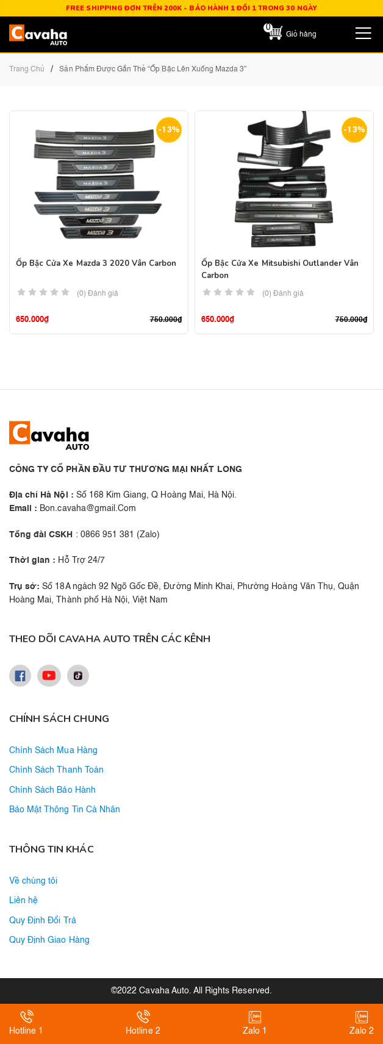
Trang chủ (27, 69)
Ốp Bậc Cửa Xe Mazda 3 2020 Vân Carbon (96, 263)
